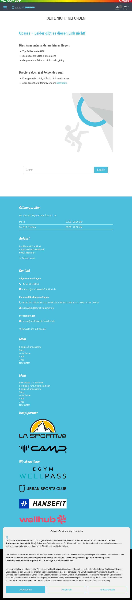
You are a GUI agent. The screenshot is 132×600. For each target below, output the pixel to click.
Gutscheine (24, 353)
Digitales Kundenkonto (30, 347)
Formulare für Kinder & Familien (34, 386)
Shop (21, 350)
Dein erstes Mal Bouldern (31, 382)
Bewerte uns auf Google (33, 329)
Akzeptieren (25, 589)
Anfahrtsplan (28, 258)
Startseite (62, 83)
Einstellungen (107, 589)
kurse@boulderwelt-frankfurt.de (38, 308)
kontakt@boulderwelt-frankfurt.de (39, 289)
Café (21, 356)
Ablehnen (66, 589)
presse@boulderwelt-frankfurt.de (38, 321)
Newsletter (24, 363)
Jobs (21, 359)
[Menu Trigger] (5, 7)
